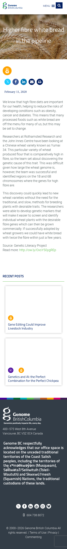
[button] (46, 5)
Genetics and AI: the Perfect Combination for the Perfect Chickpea (33, 378)
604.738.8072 (33, 515)
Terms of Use (37, 532)
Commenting (33, 537)
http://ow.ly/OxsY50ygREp (37, 250)
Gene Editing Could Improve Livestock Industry (27, 326)
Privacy (53, 532)
